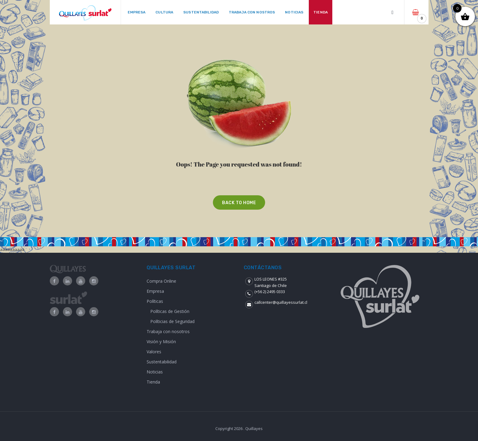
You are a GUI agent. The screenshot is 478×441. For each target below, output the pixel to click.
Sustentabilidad (162, 362)
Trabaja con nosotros (168, 331)
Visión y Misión (161, 341)
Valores (154, 352)
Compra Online (161, 281)
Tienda (153, 382)
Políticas (155, 301)
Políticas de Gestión (169, 311)
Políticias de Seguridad (172, 321)
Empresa (155, 291)
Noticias (155, 372)
